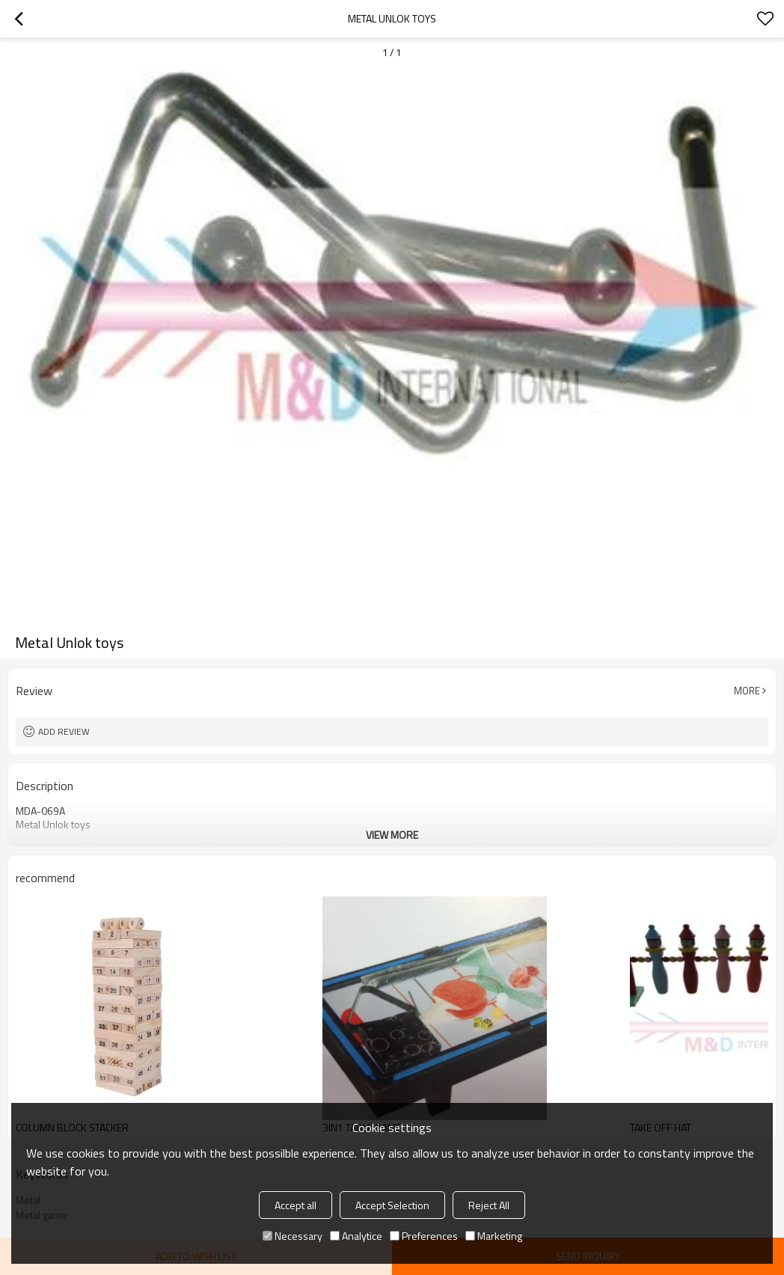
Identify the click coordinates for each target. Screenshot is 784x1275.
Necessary (292, 1236)
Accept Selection (392, 1205)
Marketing (493, 1236)
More (747, 690)
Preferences (424, 1236)
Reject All (488, 1205)
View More (392, 835)
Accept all (295, 1205)
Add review (64, 731)
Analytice (356, 1236)
